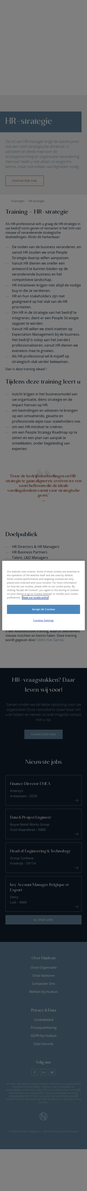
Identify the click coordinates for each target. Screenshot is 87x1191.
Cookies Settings (43, 620)
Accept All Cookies (43, 609)
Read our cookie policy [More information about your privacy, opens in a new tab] (35, 597)
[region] (43, 595)
